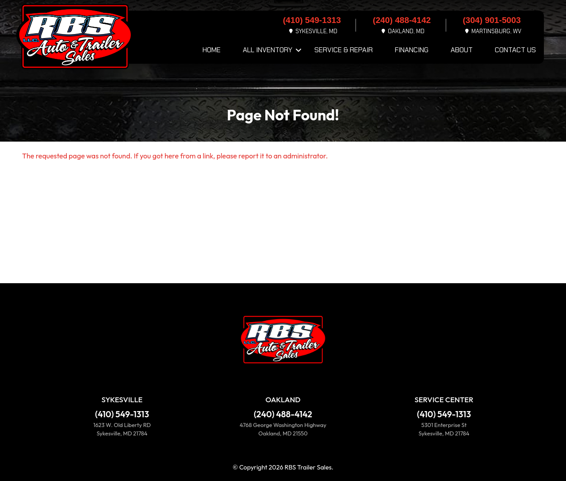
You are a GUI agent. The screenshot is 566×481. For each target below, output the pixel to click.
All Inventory (267, 49)
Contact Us (515, 49)
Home (212, 49)
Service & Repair (343, 49)
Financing (411, 49)
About (462, 49)
